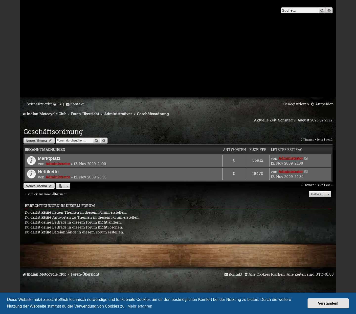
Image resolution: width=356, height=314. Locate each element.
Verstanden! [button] (328, 303)
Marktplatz (49, 158)
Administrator (57, 163)
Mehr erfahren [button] (140, 306)
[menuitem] (58, 104)
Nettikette (48, 171)
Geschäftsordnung (53, 131)
